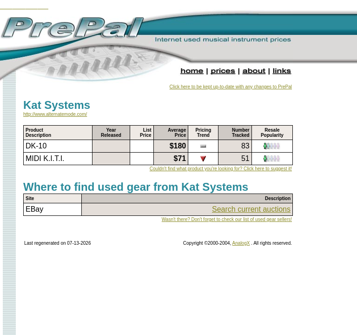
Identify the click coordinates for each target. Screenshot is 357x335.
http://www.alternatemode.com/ (55, 114)
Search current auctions (251, 209)
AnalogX (241, 243)
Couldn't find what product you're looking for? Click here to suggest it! (221, 168)
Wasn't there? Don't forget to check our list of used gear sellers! (227, 219)
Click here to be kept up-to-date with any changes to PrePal (231, 86)
